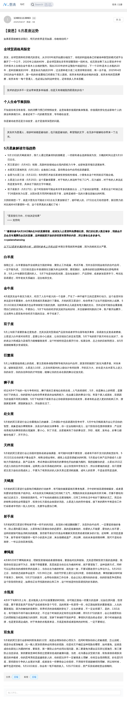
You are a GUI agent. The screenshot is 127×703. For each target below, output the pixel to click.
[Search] (42, 4)
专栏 (22, 4)
